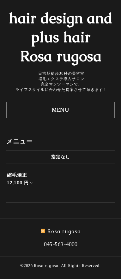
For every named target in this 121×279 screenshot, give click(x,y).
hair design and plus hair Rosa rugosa (60, 37)
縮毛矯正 (17, 175)
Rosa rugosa (46, 265)
